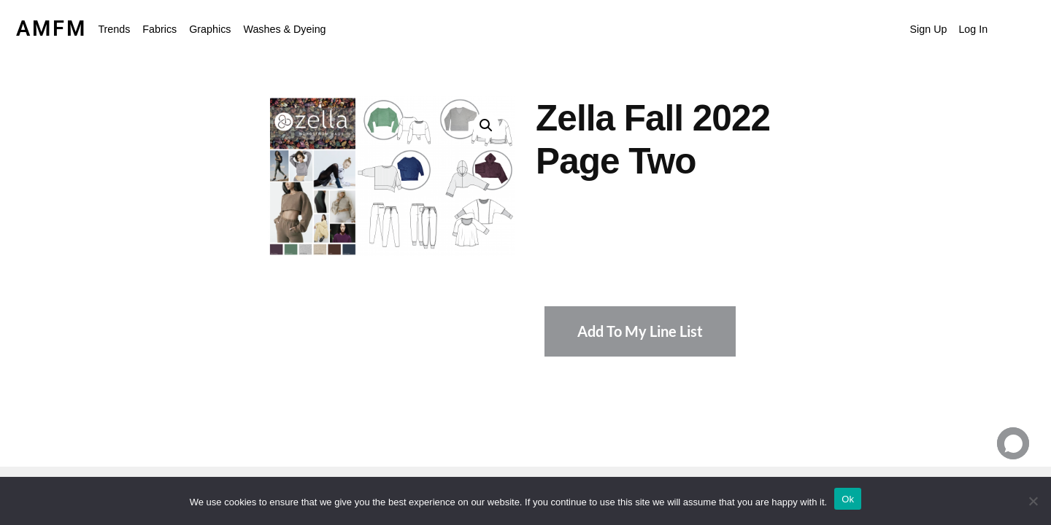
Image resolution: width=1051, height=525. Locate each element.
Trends (114, 29)
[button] (117, 29)
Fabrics (159, 29)
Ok (848, 499)
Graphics (210, 29)
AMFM (51, 28)
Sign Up (928, 29)
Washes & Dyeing (284, 29)
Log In (973, 29)
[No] (1032, 501)
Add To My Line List (640, 331)
